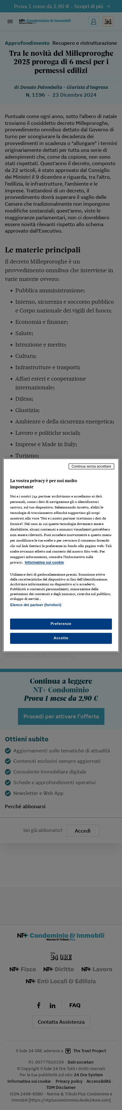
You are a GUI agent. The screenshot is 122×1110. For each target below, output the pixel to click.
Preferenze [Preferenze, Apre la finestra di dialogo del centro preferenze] (61, 624)
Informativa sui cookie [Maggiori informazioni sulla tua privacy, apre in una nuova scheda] (44, 563)
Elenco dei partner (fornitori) (35, 605)
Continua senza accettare (91, 466)
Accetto (61, 638)
